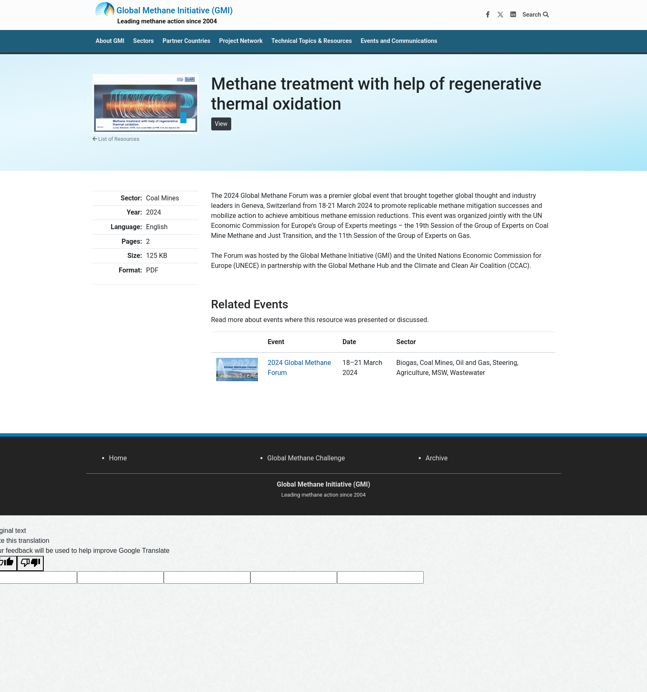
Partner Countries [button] (186, 41)
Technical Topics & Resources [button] (311, 41)
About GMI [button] (110, 41)
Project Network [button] (240, 41)
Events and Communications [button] (399, 41)
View (221, 123)
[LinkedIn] (513, 15)
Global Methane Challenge (306, 458)
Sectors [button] (143, 41)
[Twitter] (500, 15)
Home (118, 458)
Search (535, 14)
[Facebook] (487, 15)
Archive (437, 458)
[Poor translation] (30, 563)
